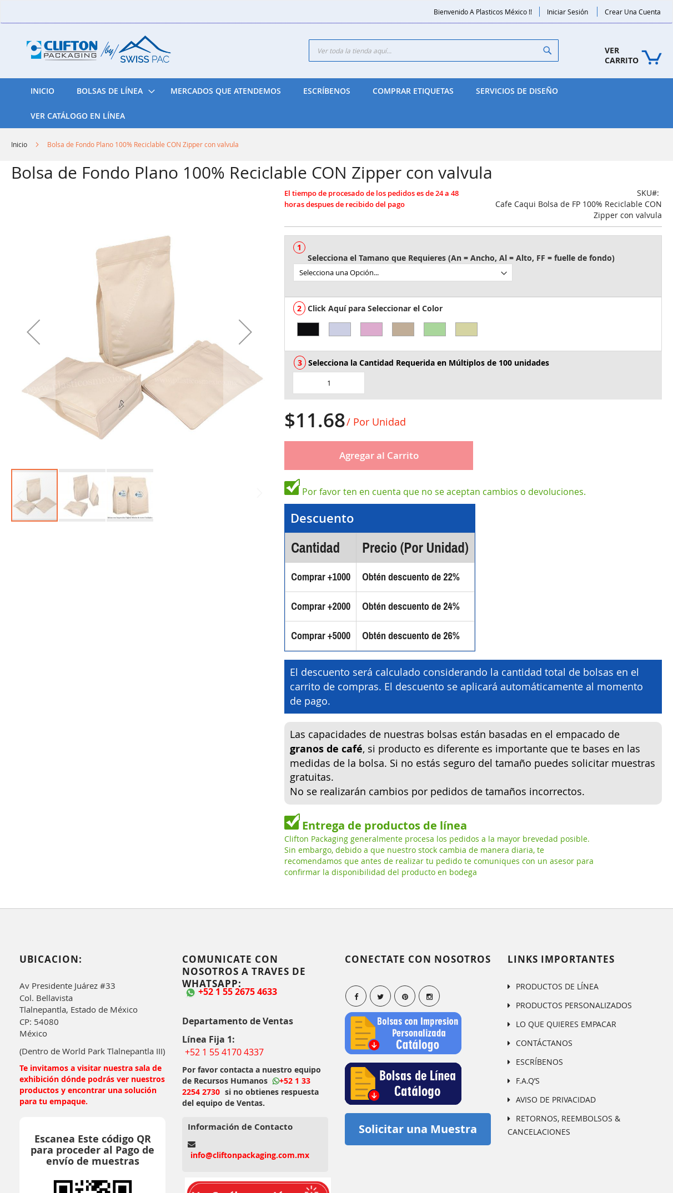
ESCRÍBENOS (539, 1061)
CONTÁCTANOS (544, 1043)
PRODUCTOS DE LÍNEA (557, 986)
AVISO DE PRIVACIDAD (556, 1099)
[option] (308, 329)
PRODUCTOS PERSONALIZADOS (574, 1005)
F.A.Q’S (528, 1080)
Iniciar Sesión (567, 11)
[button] (33, 332)
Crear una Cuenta (633, 11)
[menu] (336, 103)
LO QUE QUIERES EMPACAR (566, 1024)
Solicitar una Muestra (418, 1128)
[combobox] (434, 50)
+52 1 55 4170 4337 (224, 1052)
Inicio (19, 144)
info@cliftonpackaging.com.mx (249, 1155)
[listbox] (477, 268)
